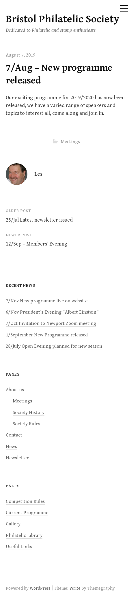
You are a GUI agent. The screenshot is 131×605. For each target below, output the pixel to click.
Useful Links (19, 547)
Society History (28, 412)
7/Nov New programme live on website (46, 301)
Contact (14, 435)
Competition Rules (25, 501)
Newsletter (17, 458)
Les (38, 174)
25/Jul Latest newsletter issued (39, 220)
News (11, 446)
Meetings (70, 142)
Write (75, 588)
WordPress (40, 588)
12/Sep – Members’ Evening (36, 244)
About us (15, 390)
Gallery (13, 524)
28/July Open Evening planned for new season (54, 346)
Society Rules (26, 424)
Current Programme (27, 513)
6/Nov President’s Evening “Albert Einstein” (52, 312)
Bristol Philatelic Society (62, 19)
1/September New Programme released (47, 335)
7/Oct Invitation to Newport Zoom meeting (51, 323)
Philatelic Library (24, 535)
